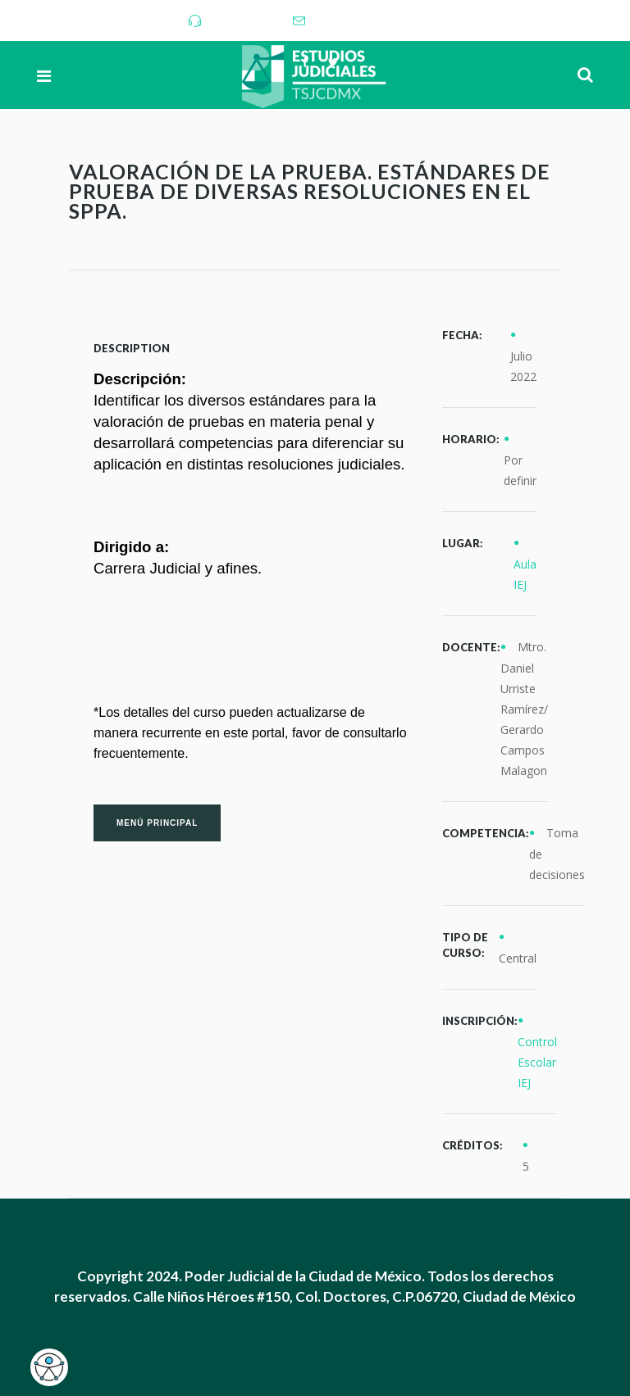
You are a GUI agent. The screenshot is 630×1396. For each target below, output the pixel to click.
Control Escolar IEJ (537, 1062)
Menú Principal (157, 822)
